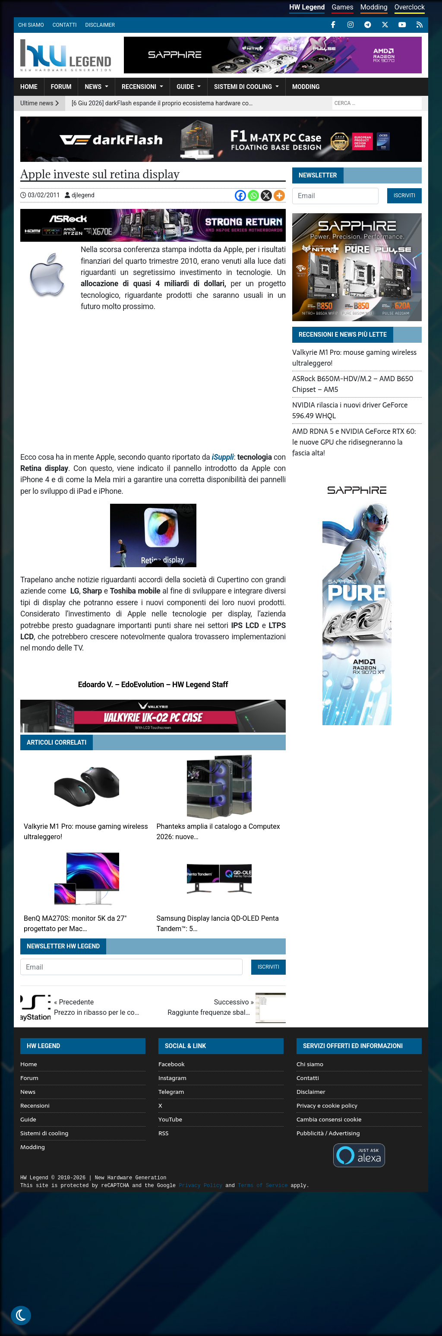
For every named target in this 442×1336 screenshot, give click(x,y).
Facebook (171, 1064)
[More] (279, 195)
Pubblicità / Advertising (328, 1133)
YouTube (170, 1119)
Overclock (410, 7)
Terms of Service (262, 1185)
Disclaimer (100, 25)
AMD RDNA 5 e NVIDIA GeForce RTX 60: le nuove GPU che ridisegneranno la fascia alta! (354, 442)
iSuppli (223, 457)
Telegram (171, 1091)
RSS (163, 1133)
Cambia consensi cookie (329, 1119)
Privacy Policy (200, 1185)
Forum (61, 86)
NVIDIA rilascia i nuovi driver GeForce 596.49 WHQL (350, 410)
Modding (374, 7)
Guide (185, 86)
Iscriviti (268, 967)
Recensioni (139, 86)
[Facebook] (240, 195)
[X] (266, 195)
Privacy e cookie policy (327, 1105)
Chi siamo (31, 25)
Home (29, 86)
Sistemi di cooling (243, 86)
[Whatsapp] (253, 195)
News (93, 86)
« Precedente (97, 1008)
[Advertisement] (153, 382)
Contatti (65, 25)
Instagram (172, 1078)
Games (342, 7)
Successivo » (210, 1008)
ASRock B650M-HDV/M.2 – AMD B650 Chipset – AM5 (353, 384)
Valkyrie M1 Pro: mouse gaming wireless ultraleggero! (354, 358)
